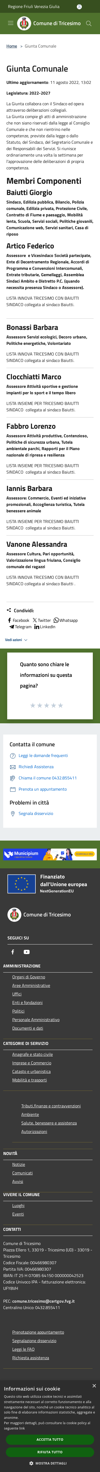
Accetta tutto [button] (50, 1439)
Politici (18, 1011)
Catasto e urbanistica (31, 1071)
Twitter (41, 620)
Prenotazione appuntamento (38, 1332)
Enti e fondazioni (27, 1002)
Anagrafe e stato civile (32, 1054)
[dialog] (50, 1426)
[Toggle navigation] (10, 23)
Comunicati (22, 1173)
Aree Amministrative (31, 985)
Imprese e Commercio (31, 1063)
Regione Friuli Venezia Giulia (33, 6)
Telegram (20, 626)
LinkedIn (44, 626)
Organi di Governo (28, 977)
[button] (50, 1463)
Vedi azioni (17, 640)
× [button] (94, 1386)
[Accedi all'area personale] (79, 7)
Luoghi (18, 1205)
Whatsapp (65, 620)
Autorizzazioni (34, 1131)
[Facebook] (12, 952)
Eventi (18, 1214)
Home (11, 46)
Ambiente (30, 1114)
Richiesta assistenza (30, 1357)
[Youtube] (26, 952)
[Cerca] (89, 23)
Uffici (17, 994)
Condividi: (20, 610)
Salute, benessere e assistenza (49, 1123)
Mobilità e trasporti (29, 1080)
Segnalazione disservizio (34, 1340)
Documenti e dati (27, 1028)
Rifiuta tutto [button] (50, 1452)
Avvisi (17, 1181)
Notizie (18, 1164)
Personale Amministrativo (35, 1019)
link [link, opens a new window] (22, 1428)
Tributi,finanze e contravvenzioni (51, 1106)
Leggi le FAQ (23, 1349)
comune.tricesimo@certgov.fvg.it (43, 1301)
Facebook (17, 620)
